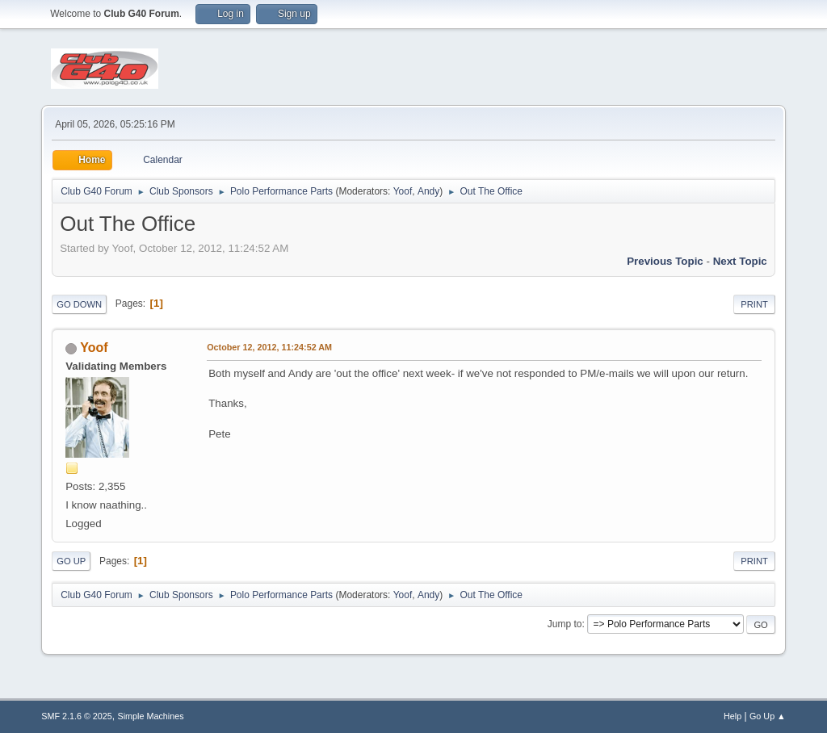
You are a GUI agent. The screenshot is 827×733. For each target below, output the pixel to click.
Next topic (740, 261)
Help (732, 716)
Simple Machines (151, 716)
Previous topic (665, 261)
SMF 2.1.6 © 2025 (76, 716)
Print (754, 304)
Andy (428, 191)
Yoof (403, 191)
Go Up (71, 561)
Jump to (565, 624)
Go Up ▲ (767, 716)
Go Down (79, 304)
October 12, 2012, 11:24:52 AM (269, 347)
